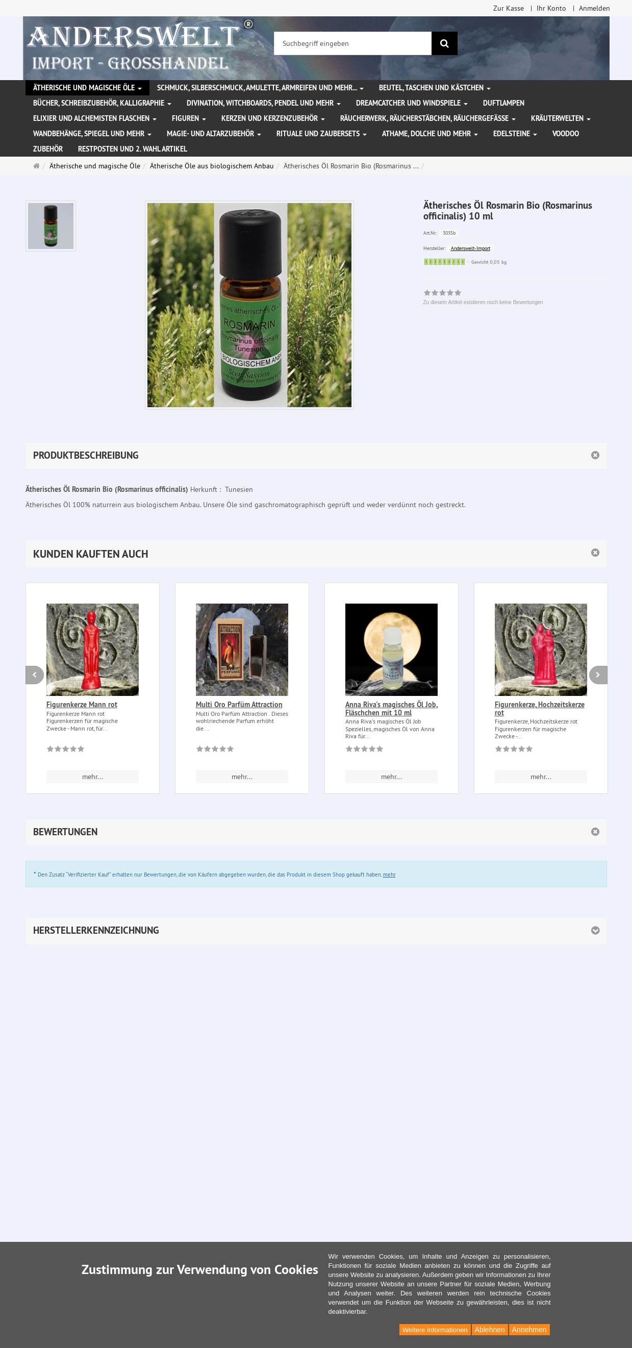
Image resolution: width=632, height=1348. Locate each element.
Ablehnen (490, 1330)
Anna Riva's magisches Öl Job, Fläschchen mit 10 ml (391, 708)
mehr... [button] (92, 776)
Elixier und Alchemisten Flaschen (95, 118)
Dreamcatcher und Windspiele (412, 103)
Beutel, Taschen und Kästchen (435, 87)
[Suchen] (445, 43)
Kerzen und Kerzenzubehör (273, 118)
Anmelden (594, 8)
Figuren (189, 118)
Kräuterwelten (561, 118)
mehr (389, 874)
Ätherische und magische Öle (87, 87)
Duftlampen (503, 103)
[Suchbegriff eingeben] (353, 43)
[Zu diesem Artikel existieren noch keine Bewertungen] (65, 750)
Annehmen (529, 1330)
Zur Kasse (508, 8)
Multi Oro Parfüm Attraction (239, 704)
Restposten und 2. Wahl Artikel (132, 149)
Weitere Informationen (435, 1330)
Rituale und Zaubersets (321, 133)
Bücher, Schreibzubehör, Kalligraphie (102, 103)
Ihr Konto (551, 8)
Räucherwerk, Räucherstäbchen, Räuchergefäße (428, 118)
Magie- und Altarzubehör (214, 133)
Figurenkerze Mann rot (81, 704)
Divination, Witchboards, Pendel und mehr (264, 103)
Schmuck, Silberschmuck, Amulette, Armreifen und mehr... (260, 87)
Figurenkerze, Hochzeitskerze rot (540, 708)
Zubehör (48, 149)
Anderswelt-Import (470, 248)
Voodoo (565, 133)
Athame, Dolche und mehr (430, 133)
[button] (316, 553)
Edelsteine (515, 133)
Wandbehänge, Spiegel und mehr (92, 133)
